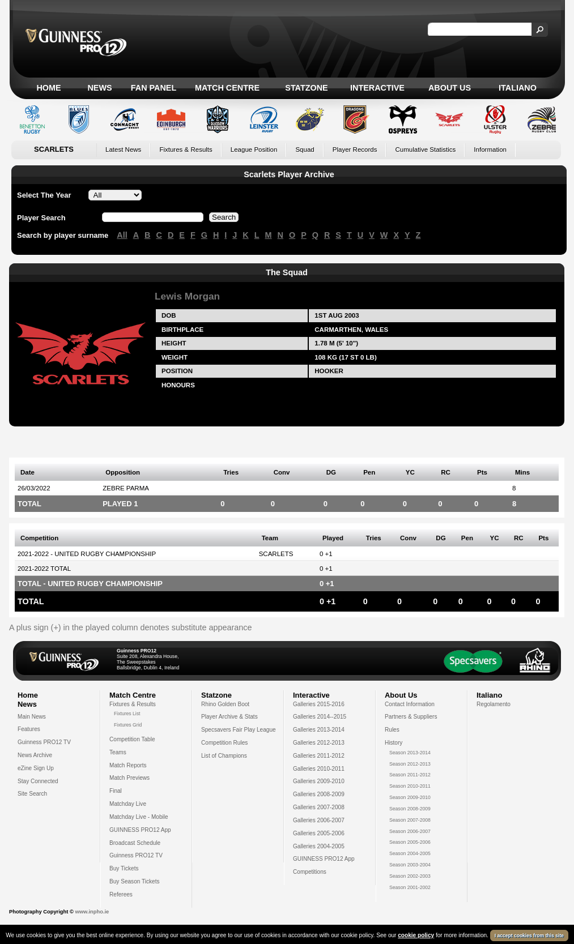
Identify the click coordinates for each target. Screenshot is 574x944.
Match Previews (129, 778)
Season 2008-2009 (410, 808)
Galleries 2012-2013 (319, 743)
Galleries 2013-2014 (319, 730)
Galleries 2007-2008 (319, 807)
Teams (117, 752)
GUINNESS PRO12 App (140, 830)
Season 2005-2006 (410, 842)
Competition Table (132, 739)
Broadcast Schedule (134, 843)
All (122, 235)
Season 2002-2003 (410, 876)
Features (29, 729)
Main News (32, 717)
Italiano (518, 87)
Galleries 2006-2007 (319, 820)
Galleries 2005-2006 (319, 833)
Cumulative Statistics (425, 149)
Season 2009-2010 (410, 797)
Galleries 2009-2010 (319, 781)
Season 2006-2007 (410, 831)
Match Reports (128, 765)
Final (115, 791)
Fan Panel (153, 87)
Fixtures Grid (128, 725)
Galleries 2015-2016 (319, 704)
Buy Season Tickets (134, 881)
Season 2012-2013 (410, 764)
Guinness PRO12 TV (44, 742)
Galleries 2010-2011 (319, 769)
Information (490, 149)
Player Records (355, 149)
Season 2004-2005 (410, 853)
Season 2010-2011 (410, 786)
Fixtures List (127, 713)
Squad (304, 149)
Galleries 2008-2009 (319, 794)
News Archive (35, 755)
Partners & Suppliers (411, 717)
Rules (392, 730)
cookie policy (416, 935)
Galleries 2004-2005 (319, 846)
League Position (254, 149)
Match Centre (227, 87)
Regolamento (494, 704)
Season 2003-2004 (410, 865)
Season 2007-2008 (410, 820)
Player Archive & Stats (229, 717)
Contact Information (410, 704)
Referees (121, 894)
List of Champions (224, 756)
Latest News (123, 149)
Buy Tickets (124, 868)
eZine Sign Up (36, 768)
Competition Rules (224, 743)
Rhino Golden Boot (225, 704)
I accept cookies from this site (529, 935)
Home (48, 87)
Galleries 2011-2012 (319, 756)
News (99, 87)
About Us (449, 87)
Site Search (32, 794)
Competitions (309, 872)
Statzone (306, 87)
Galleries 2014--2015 (319, 717)
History (393, 743)
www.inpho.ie (92, 912)
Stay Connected (38, 781)
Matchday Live (127, 804)
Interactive (377, 87)
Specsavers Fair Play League (238, 730)
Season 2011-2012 (410, 775)
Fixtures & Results (185, 149)
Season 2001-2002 (410, 887)
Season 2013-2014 (410, 752)
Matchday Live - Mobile (138, 817)
